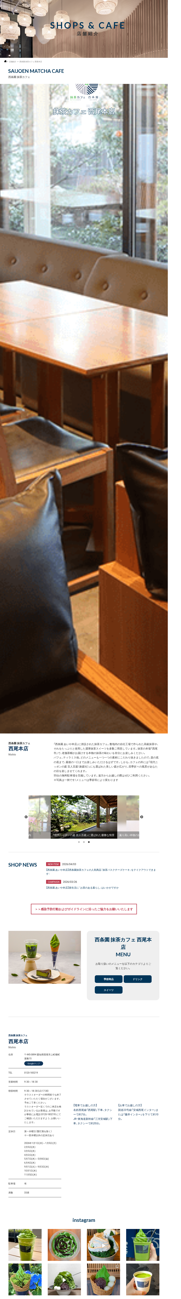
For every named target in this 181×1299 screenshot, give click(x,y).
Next (141, 817)
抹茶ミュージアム (174, 1284)
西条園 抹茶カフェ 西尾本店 (32, 61)
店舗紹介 (13, 61)
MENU (174, 9)
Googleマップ (34, 1064)
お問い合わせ (174, 1295)
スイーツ (108, 991)
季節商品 (108, 980)
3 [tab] (88, 841)
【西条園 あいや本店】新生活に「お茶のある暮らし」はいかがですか (84, 888)
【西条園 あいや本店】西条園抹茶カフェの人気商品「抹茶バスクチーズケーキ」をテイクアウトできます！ (102, 872)
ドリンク (137, 980)
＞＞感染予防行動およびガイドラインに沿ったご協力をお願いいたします (84, 909)
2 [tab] (84, 841)
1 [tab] (79, 841)
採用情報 (174, 17)
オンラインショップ (174, 1271)
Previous (26, 817)
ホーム (5, 61)
